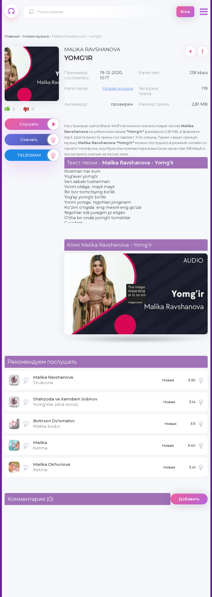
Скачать (39, 139)
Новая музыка (117, 88)
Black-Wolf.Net (11, 11)
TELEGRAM (38, 155)
